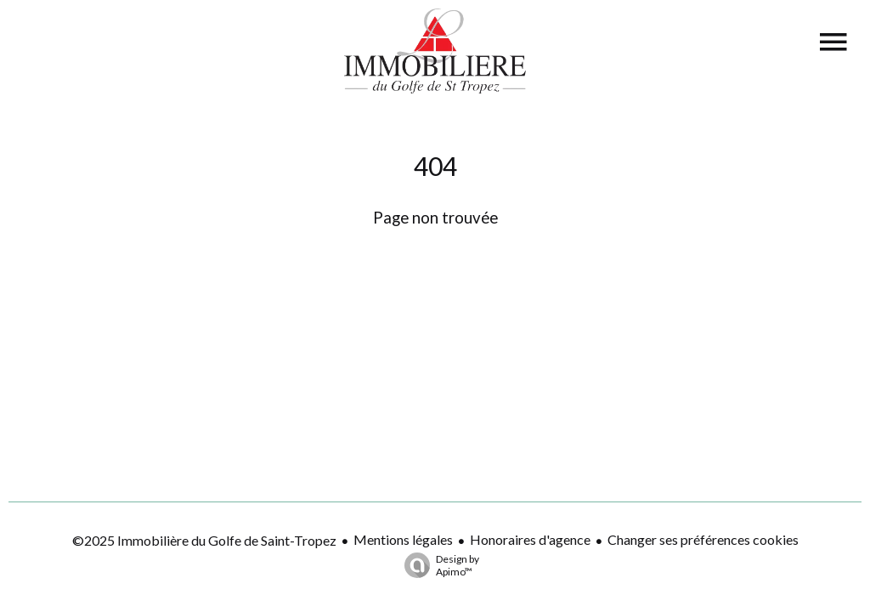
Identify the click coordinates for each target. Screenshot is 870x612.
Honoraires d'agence (530, 539)
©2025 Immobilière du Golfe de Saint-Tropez (204, 540)
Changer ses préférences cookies (703, 539)
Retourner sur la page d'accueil (435, 259)
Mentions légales (403, 539)
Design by (437, 565)
